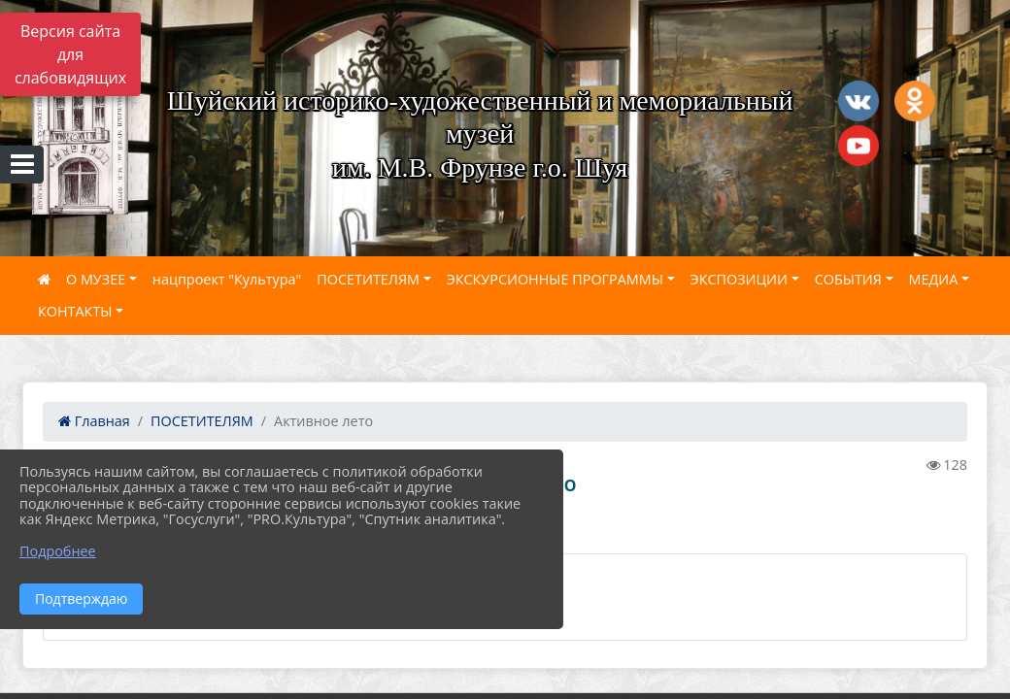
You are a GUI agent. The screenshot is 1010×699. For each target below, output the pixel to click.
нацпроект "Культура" (226, 279)
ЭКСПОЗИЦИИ (739, 279)
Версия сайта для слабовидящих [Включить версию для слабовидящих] (70, 54)
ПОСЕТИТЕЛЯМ (368, 279)
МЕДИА (934, 279)
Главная (94, 421)
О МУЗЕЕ (95, 279)
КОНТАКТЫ (75, 311)
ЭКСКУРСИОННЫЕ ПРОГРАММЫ (555, 279)
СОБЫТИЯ (848, 279)
